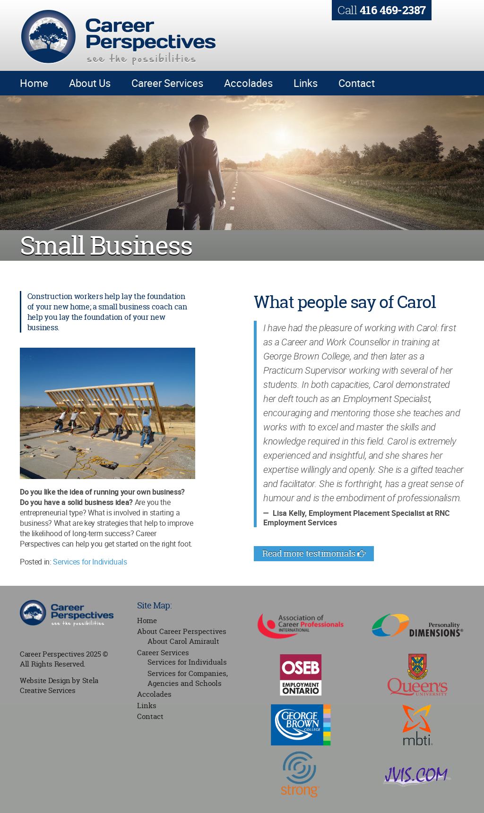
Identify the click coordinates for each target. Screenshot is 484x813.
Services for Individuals (90, 561)
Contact (356, 83)
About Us (90, 83)
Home (34, 83)
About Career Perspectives (181, 631)
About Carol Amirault (183, 641)
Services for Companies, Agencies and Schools (187, 678)
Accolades (248, 83)
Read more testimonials (313, 553)
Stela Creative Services (59, 685)
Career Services (167, 83)
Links (306, 83)
